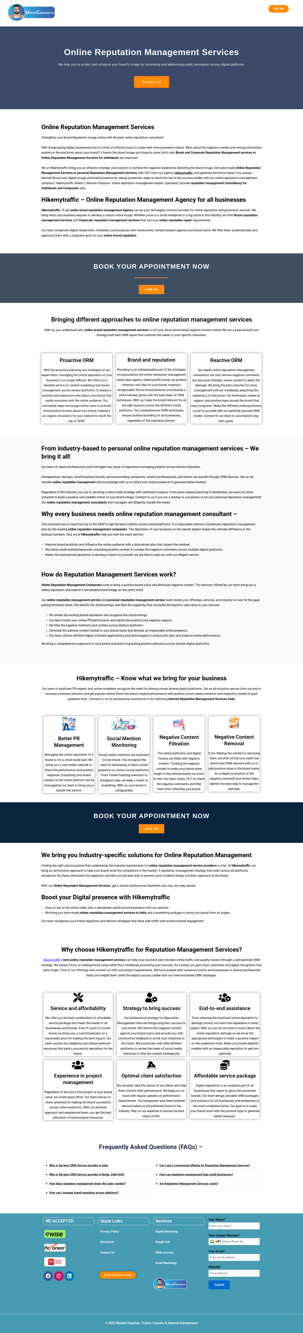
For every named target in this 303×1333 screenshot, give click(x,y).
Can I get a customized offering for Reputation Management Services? (201, 1167)
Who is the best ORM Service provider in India (81, 1166)
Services (109, 9)
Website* (234, 1273)
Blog (226, 9)
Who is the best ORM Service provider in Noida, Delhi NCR (89, 1175)
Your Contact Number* (234, 1240)
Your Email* (234, 1256)
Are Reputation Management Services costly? (191, 1187)
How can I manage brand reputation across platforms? (87, 1193)
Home (93, 9)
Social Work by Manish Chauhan (182, 9)
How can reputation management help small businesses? (199, 1178)
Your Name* (234, 1224)
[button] (108, 9)
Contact (214, 9)
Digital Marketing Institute (138, 9)
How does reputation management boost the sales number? (90, 1184)
